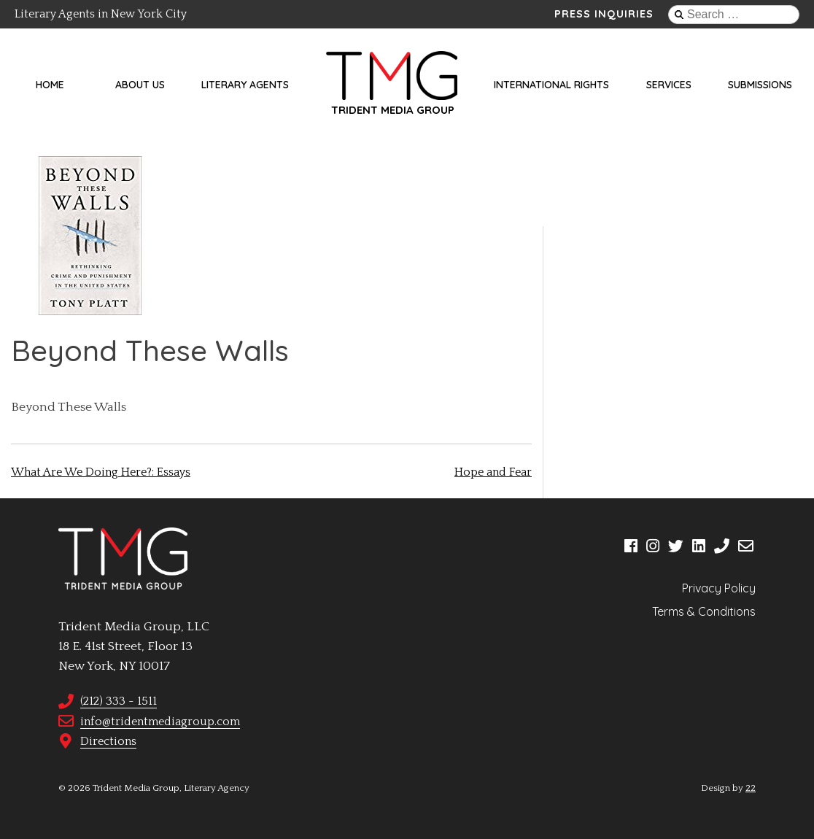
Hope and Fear (493, 472)
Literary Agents (245, 84)
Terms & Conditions (704, 611)
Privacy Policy (719, 588)
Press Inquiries (604, 13)
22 (750, 788)
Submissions (760, 84)
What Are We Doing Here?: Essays (100, 472)
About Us (140, 84)
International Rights (551, 84)
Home (50, 84)
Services (668, 84)
